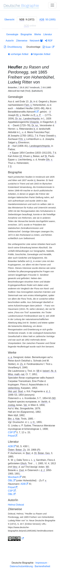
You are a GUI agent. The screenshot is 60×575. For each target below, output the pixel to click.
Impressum (41, 562)
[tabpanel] (30, 287)
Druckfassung (13, 47)
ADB (10, 446)
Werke (37, 34)
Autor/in (10, 40)
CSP (10, 432)
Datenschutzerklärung (21, 566)
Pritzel (11, 436)
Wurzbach (13, 477)
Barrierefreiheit (42, 566)
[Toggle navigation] (52, 5)
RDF (48, 40)
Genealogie (12, 34)
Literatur (47, 34)
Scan (47, 47)
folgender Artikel (40, 54)
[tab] (27, 19)
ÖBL (10, 480)
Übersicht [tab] (9, 19)
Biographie (26, 34)
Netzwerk (36, 40)
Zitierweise (21, 40)
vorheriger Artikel (18, 54)
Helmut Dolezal (16, 504)
